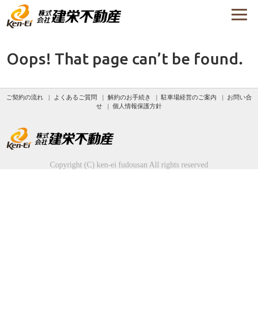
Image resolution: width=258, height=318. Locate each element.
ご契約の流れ (24, 97)
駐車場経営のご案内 (189, 97)
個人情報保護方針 (137, 106)
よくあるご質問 (75, 97)
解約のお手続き (129, 97)
